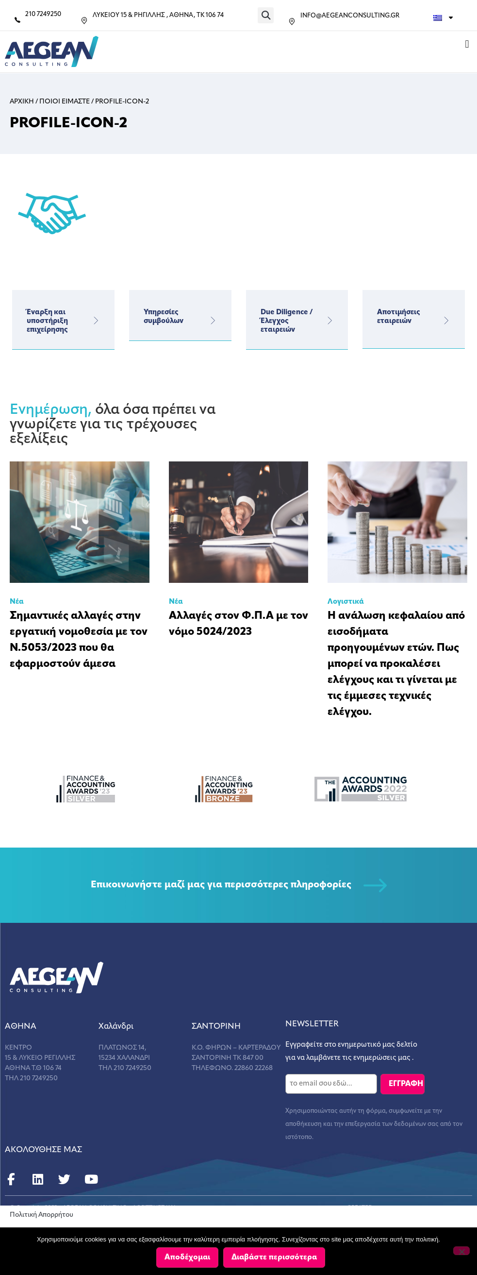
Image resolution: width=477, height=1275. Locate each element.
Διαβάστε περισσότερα (274, 1257)
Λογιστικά (346, 602)
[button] (266, 15)
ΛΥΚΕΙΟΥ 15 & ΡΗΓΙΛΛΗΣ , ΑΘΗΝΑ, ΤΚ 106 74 (158, 15)
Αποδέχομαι (188, 1257)
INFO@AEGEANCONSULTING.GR (349, 16)
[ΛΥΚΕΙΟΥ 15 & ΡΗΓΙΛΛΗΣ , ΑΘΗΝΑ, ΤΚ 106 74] (84, 20)
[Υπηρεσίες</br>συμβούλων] (213, 320)
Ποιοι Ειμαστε (64, 101)
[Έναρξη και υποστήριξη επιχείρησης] (96, 320)
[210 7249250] (17, 20)
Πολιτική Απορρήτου (41, 1215)
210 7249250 (43, 14)
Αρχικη (22, 101)
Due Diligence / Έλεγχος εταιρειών (287, 321)
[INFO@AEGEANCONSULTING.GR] (292, 21)
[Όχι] (461, 1250)
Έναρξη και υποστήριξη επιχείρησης (47, 321)
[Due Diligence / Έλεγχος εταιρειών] (329, 320)
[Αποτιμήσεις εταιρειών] (446, 320)
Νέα (17, 602)
